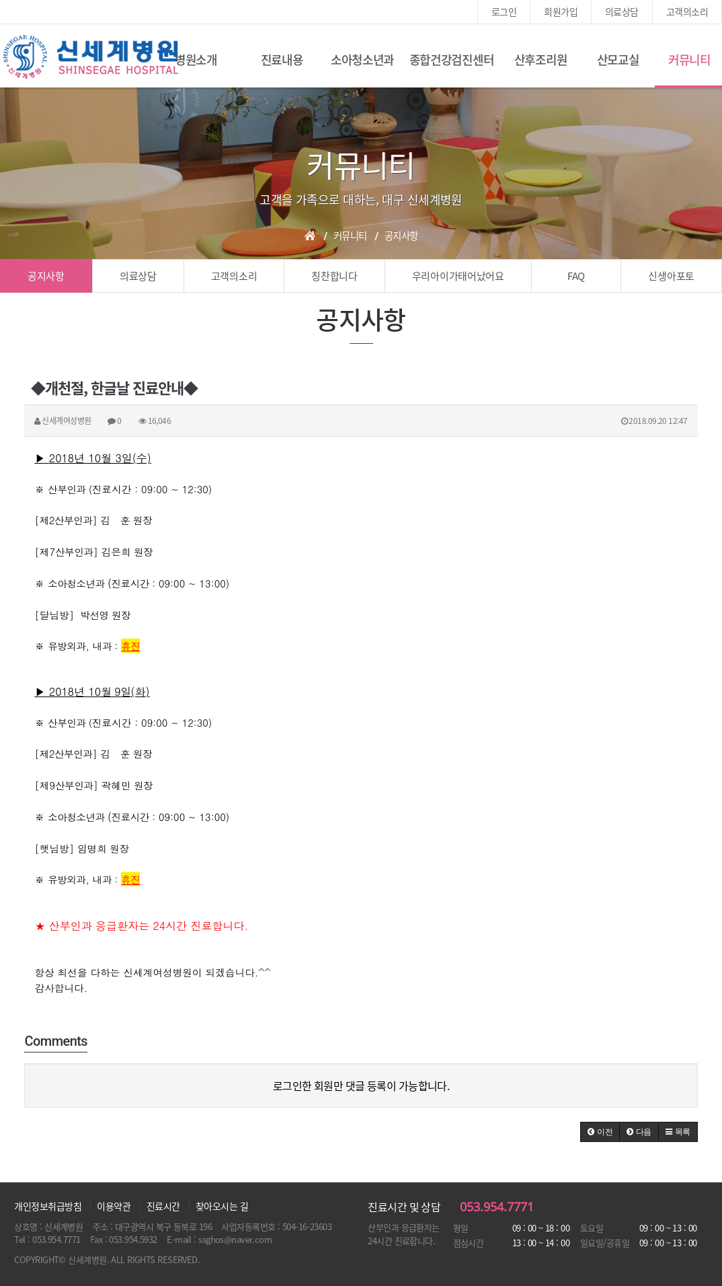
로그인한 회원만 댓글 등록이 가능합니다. (361, 1085)
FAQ (576, 276)
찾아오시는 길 (222, 1206)
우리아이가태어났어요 (458, 276)
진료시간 (163, 1206)
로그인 (503, 11)
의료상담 (622, 11)
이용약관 (113, 1206)
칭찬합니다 (334, 276)
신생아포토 (671, 276)
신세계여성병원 (90, 57)
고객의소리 (687, 11)
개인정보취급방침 (47, 1206)
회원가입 (560, 11)
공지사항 (46, 276)
